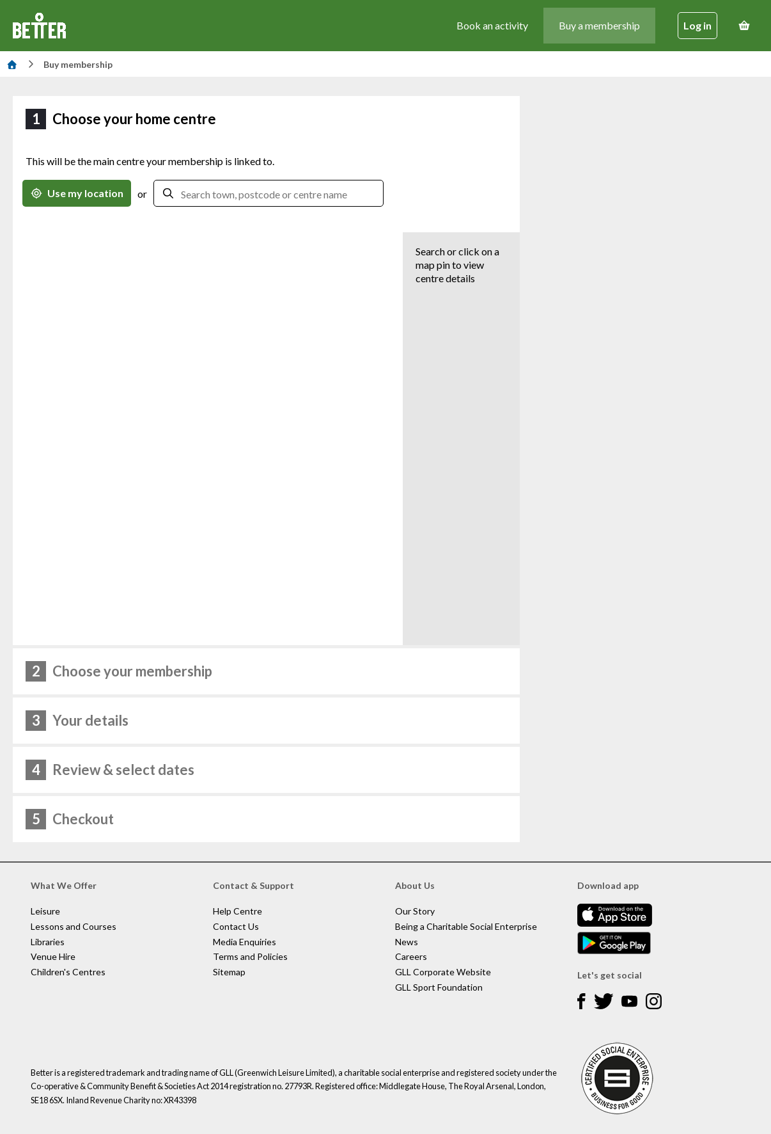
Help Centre (237, 911)
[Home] (12, 64)
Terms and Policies (250, 956)
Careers (411, 956)
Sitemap (229, 971)
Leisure (45, 911)
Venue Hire (53, 956)
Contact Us (236, 926)
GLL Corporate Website (443, 971)
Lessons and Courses (73, 926)
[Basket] (744, 25)
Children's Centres (68, 971)
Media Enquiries (244, 941)
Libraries (48, 941)
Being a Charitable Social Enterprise (466, 926)
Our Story (415, 911)
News (406, 941)
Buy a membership (599, 25)
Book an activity (492, 25)
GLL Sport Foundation (439, 987)
